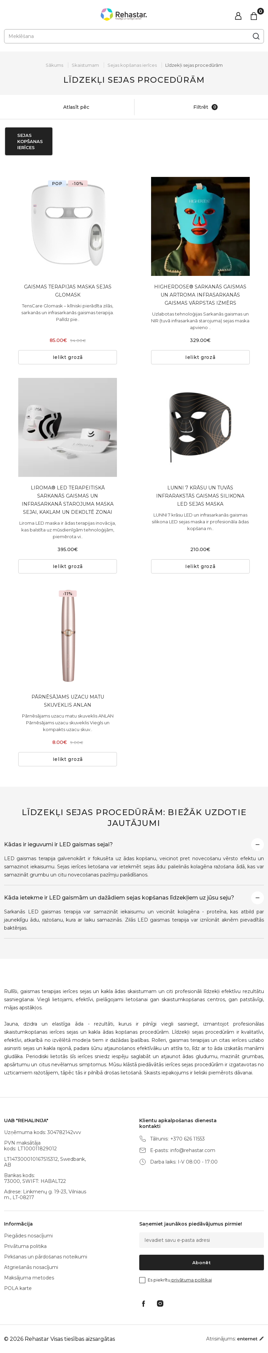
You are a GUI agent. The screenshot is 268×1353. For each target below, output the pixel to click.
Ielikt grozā (68, 357)
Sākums (54, 65)
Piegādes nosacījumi (28, 1236)
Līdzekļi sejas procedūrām (194, 65)
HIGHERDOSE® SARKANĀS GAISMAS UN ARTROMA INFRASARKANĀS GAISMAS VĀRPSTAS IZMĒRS (200, 295)
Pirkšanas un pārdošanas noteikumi (45, 1257)
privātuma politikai (191, 1280)
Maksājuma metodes (29, 1278)
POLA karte (18, 1288)
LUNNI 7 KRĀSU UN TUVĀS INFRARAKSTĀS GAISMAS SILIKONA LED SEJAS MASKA (200, 496)
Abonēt (201, 1262)
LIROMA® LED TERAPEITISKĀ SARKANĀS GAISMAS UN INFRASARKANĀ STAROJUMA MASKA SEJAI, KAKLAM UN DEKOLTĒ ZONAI (68, 500)
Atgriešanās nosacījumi (31, 1267)
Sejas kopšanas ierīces (132, 65)
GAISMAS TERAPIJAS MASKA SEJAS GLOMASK (68, 291)
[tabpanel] (67, 226)
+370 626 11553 (187, 1139)
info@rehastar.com (192, 1150)
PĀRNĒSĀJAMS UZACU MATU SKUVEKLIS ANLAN (67, 701)
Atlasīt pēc (69, 107)
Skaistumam (85, 65)
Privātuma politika (25, 1246)
